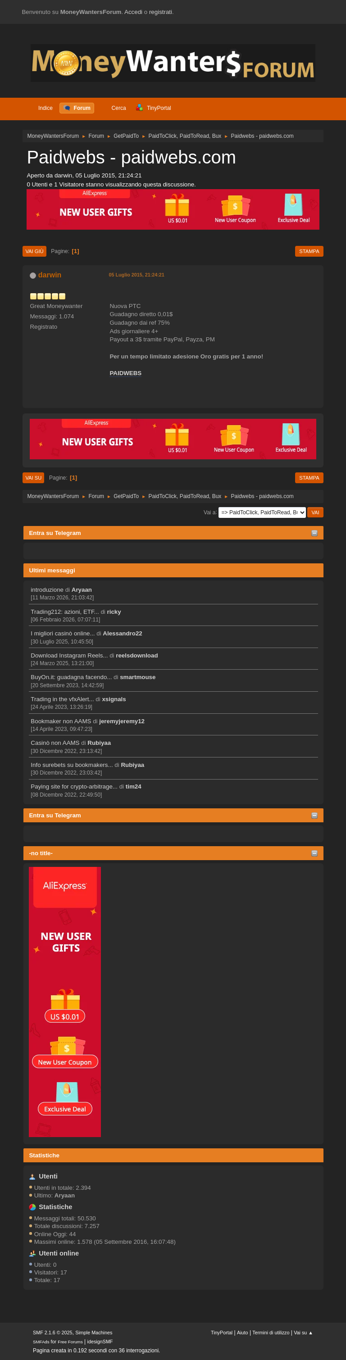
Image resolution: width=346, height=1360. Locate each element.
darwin (50, 275)
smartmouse (137, 677)
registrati (160, 12)
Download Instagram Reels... (69, 655)
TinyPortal (221, 1332)
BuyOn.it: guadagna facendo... (71, 677)
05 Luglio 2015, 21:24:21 (136, 274)
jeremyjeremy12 (122, 721)
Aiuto (242, 1332)
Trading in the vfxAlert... (62, 699)
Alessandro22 (122, 633)
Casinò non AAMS (55, 742)
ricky (114, 611)
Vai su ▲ (303, 1332)
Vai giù (34, 251)
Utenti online (59, 1253)
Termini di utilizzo (270, 1332)
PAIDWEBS (125, 373)
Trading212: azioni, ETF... (65, 611)
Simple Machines (93, 1332)
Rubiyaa (99, 742)
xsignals (114, 699)
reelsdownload (137, 655)
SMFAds (41, 1341)
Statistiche (44, 1155)
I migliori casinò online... (63, 633)
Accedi (133, 12)
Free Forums (70, 1341)
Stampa (309, 251)
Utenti (48, 1176)
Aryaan (82, 589)
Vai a (209, 512)
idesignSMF (100, 1341)
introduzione (47, 589)
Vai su (33, 478)
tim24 (133, 786)
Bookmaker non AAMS (61, 721)
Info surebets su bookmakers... (72, 765)
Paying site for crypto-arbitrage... (74, 786)
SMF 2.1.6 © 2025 (53, 1332)
